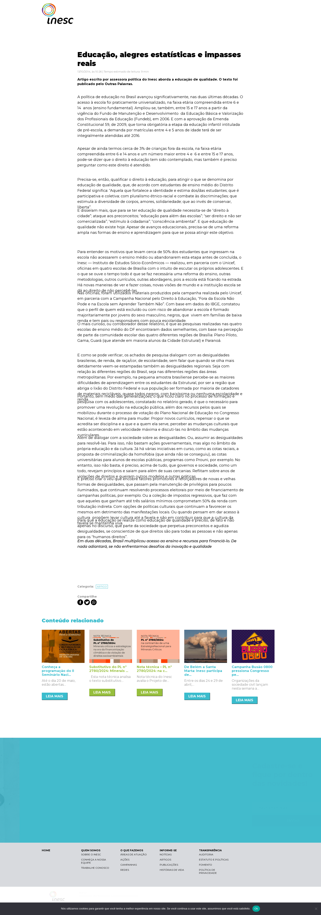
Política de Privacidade (208, 871)
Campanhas (128, 864)
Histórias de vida (172, 869)
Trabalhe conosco (95, 867)
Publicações (169, 864)
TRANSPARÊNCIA (261, 20)
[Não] (316, 909)
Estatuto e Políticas (213, 859)
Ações (124, 859)
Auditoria (206, 854)
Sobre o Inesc (91, 854)
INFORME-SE (232, 20)
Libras (208, 7)
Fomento (205, 864)
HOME (46, 850)
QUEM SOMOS (174, 20)
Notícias (166, 854)
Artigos (165, 859)
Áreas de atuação (133, 854)
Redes (124, 869)
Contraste (228, 7)
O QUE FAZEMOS (204, 20)
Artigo (102, 586)
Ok (256, 908)
